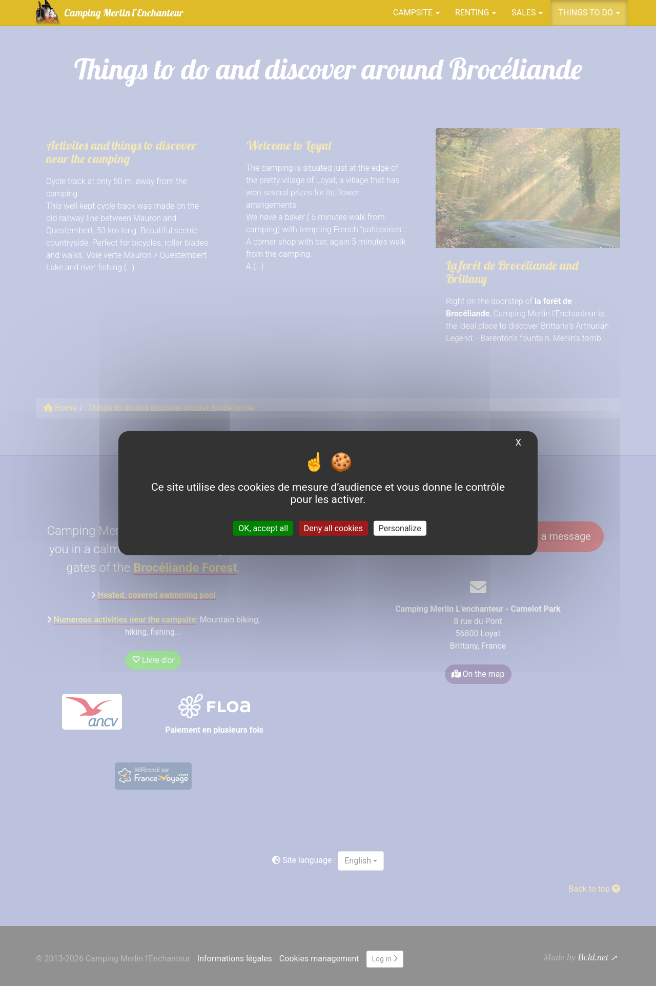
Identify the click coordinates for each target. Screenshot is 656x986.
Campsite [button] (416, 12)
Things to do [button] (589, 12)
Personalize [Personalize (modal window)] (400, 528)
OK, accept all (263, 528)
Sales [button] (527, 12)
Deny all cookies (333, 528)
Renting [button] (475, 12)
